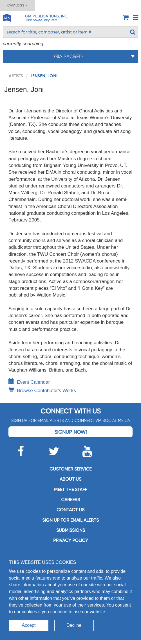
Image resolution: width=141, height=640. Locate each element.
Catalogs (17, 5)
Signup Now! (70, 432)
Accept (29, 625)
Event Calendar (29, 382)
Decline (73, 625)
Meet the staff (70, 489)
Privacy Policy (70, 540)
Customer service (70, 469)
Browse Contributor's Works (42, 390)
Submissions (70, 530)
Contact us (70, 509)
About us (70, 479)
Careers (70, 499)
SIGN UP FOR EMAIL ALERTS (70, 520)
